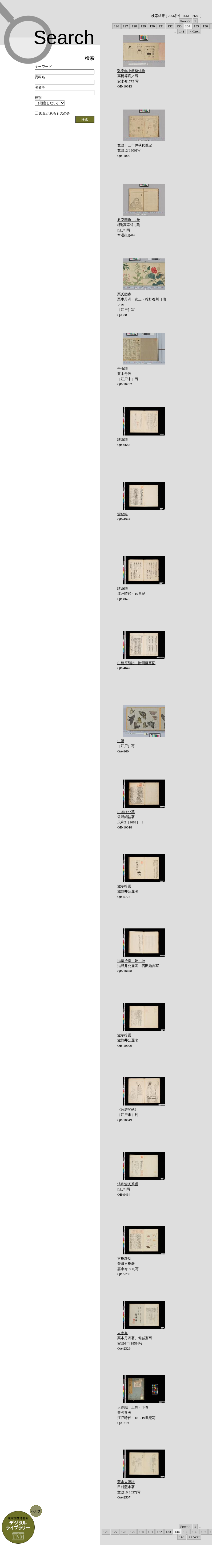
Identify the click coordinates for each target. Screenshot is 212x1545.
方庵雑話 (124, 1259)
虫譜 (120, 741)
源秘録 (122, 514)
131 (161, 26)
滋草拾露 (124, 886)
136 (205, 26)
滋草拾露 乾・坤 (131, 961)
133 (179, 26)
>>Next (194, 32)
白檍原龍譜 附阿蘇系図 (136, 663)
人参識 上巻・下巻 (133, 1407)
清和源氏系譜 (127, 1184)
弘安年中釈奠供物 (131, 71)
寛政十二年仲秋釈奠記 (134, 145)
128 (134, 26)
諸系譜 (122, 440)
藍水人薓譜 (126, 1482)
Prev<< (185, 21)
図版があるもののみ (52, 113)
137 (203, 1532)
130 (152, 26)
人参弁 (122, 1333)
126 (116, 26)
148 (181, 32)
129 (143, 26)
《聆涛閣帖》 (127, 1110)
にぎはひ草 (126, 812)
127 (125, 26)
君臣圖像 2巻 (128, 220)
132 (170, 26)
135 (196, 26)
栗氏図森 (124, 294)
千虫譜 (122, 369)
